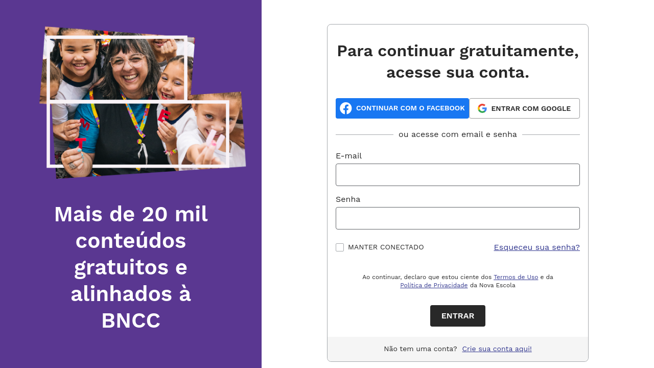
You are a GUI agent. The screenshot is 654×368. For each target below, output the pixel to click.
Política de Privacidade (434, 285)
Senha (348, 199)
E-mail (349, 155)
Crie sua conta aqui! (497, 348)
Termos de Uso (516, 277)
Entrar (458, 315)
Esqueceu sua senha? (537, 247)
